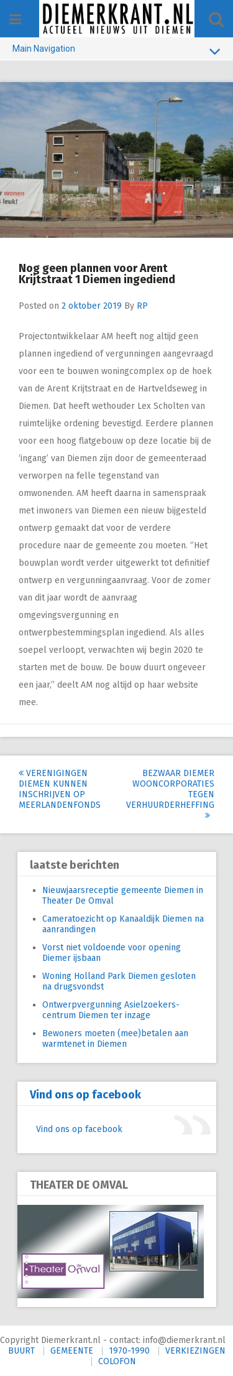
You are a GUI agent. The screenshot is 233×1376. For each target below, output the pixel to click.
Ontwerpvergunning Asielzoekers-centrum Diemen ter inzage (111, 1010)
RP (142, 306)
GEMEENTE (71, 1351)
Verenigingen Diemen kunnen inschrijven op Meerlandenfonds (60, 789)
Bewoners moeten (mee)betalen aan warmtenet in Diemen (115, 1038)
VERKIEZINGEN (195, 1351)
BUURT (21, 1351)
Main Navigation (116, 51)
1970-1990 (129, 1351)
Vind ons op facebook (85, 1095)
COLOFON (117, 1361)
